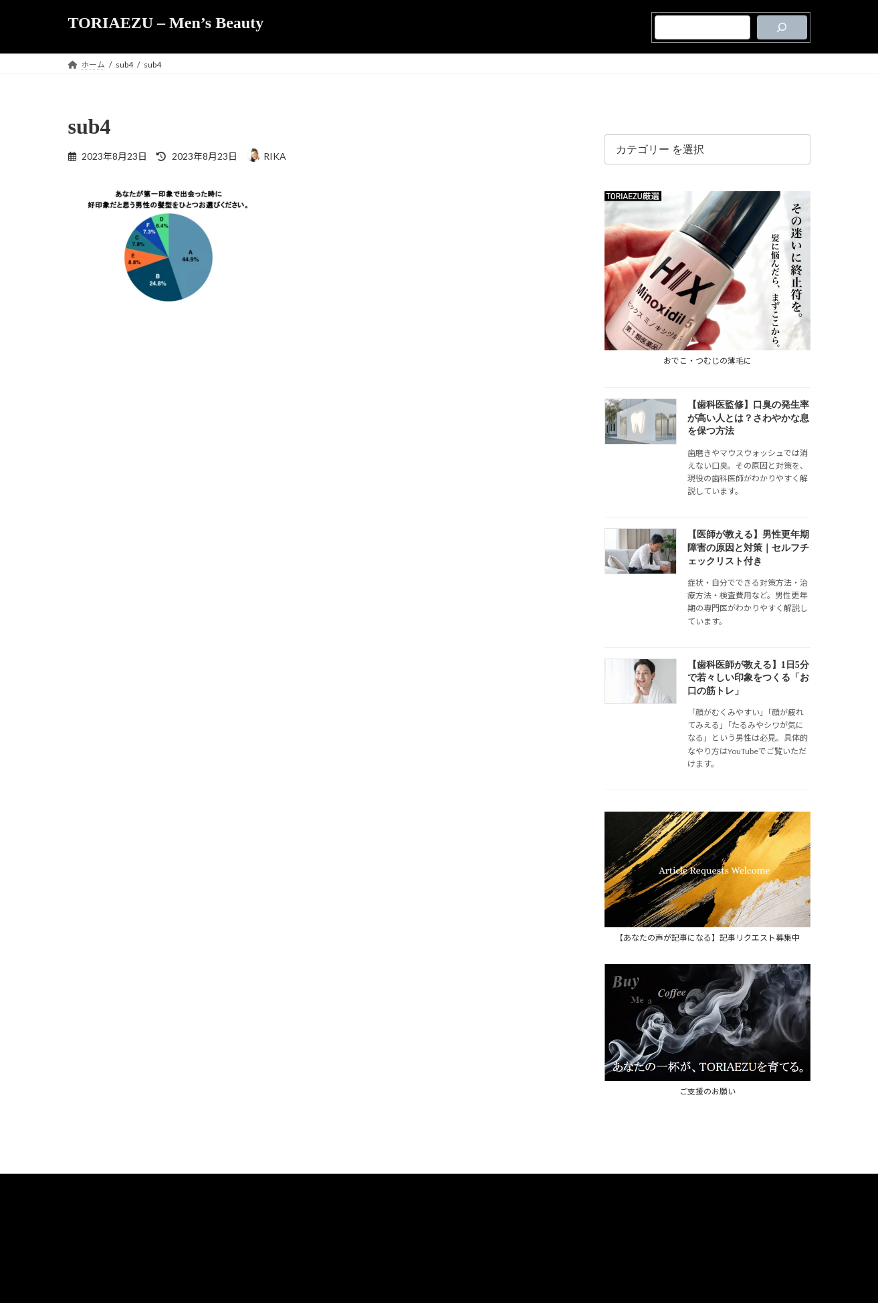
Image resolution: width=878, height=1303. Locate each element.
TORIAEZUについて (395, 1206)
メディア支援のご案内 (395, 1234)
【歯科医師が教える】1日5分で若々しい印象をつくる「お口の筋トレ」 (747, 677)
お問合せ (507, 1234)
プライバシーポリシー (478, 1206)
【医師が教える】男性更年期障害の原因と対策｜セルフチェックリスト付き (747, 547)
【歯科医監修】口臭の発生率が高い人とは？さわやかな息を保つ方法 (747, 418)
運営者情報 (463, 1234)
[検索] (781, 27)
